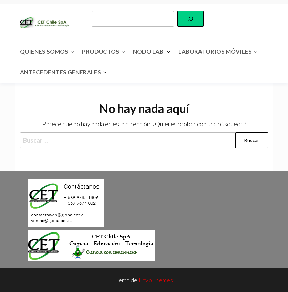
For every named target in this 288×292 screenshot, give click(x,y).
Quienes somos (44, 51)
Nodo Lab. (149, 51)
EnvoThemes (155, 280)
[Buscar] (190, 19)
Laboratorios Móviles (215, 51)
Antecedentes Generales (60, 72)
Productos (100, 51)
